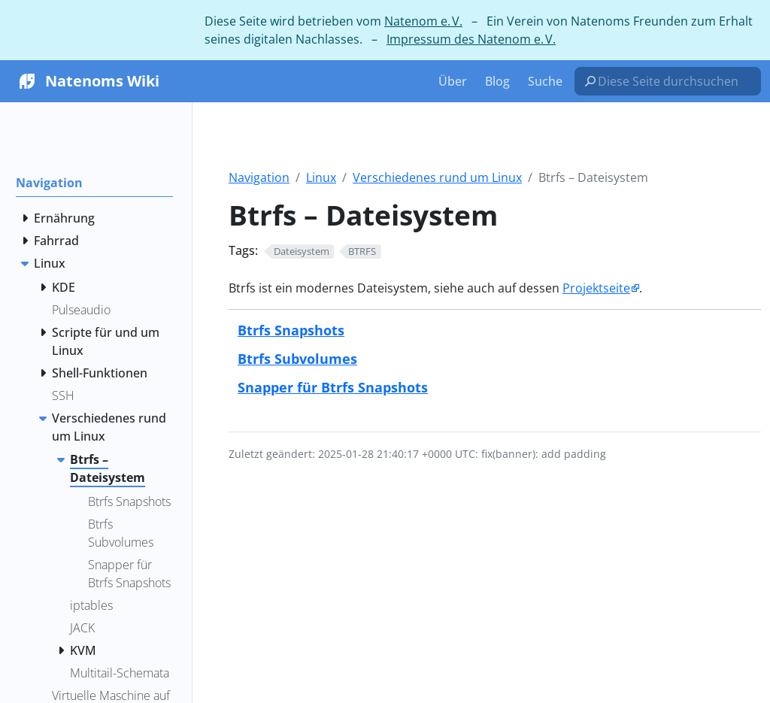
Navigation (259, 177)
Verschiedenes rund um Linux (437, 177)
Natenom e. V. (423, 21)
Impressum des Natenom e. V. (471, 39)
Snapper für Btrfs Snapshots (333, 386)
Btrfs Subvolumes (297, 358)
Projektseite (596, 288)
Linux (321, 177)
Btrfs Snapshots (291, 329)
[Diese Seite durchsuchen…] (673, 81)
